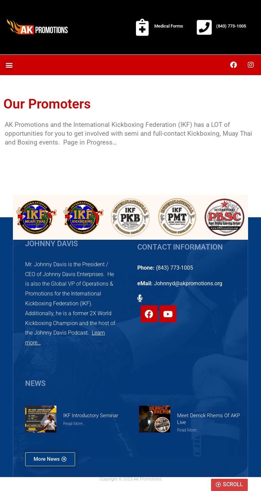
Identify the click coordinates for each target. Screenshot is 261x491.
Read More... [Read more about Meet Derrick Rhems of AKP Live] (188, 430)
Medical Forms (168, 26)
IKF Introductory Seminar (90, 415)
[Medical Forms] (142, 27)
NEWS (35, 383)
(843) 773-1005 (231, 26)
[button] (9, 65)
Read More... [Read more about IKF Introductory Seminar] (74, 423)
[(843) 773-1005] (204, 27)
